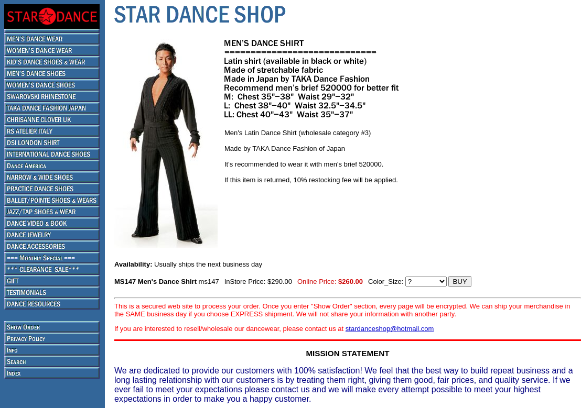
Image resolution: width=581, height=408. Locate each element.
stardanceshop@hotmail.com (390, 329)
